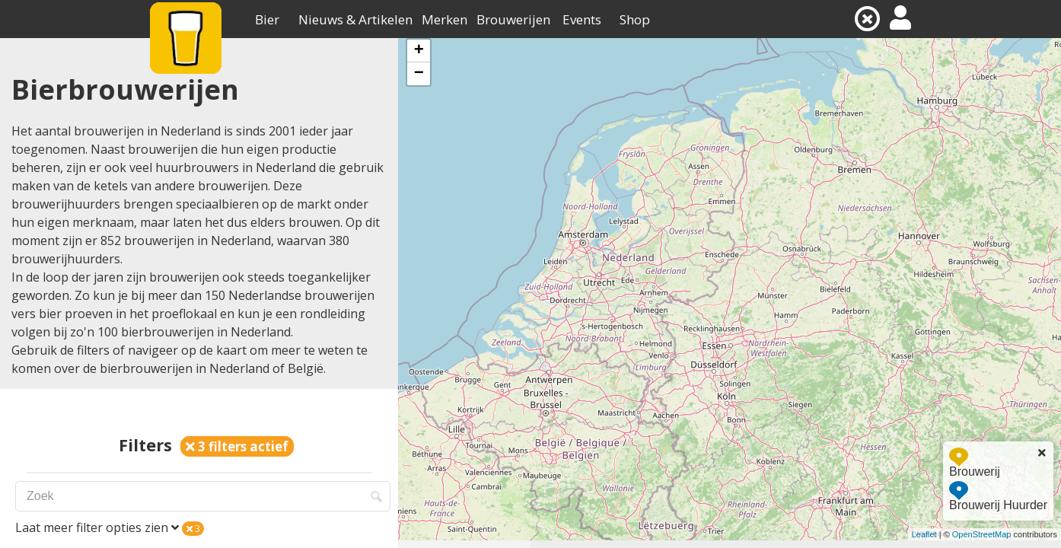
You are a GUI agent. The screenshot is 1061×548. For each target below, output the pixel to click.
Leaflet (924, 534)
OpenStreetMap (982, 534)
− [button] (419, 73)
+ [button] (419, 51)
